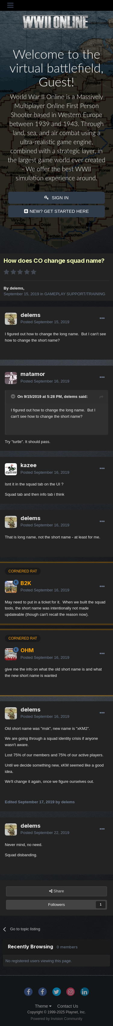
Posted (44, 322)
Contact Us (67, 1006)
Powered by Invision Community (56, 1019)
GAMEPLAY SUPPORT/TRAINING (74, 294)
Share (56, 891)
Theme (43, 1006)
